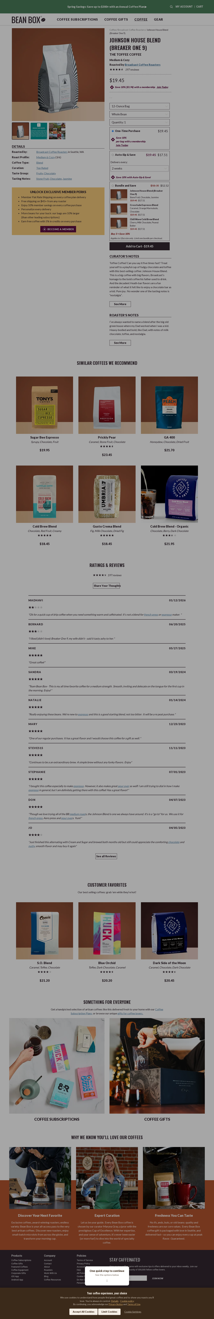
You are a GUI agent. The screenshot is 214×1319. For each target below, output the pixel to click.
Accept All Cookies (83, 1311)
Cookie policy (127, 1301)
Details (115, 1301)
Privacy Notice (116, 1304)
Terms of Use (133, 1304)
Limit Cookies (109, 1311)
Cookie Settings (132, 1311)
